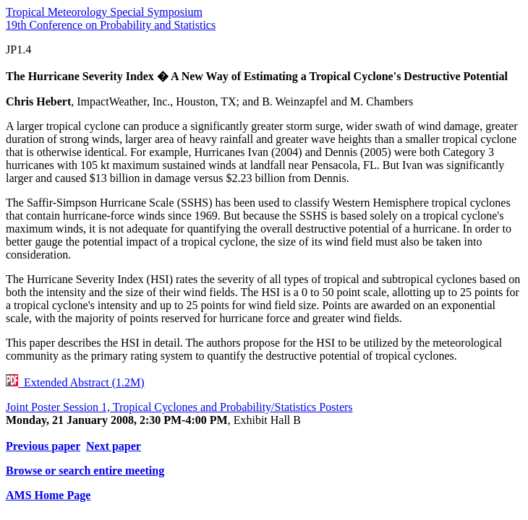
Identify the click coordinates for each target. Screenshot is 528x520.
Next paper (113, 446)
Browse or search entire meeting (85, 470)
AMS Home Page (48, 495)
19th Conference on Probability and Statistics (111, 25)
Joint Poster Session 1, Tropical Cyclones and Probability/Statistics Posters (179, 407)
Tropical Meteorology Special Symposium (104, 12)
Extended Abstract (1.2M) (75, 382)
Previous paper (43, 446)
